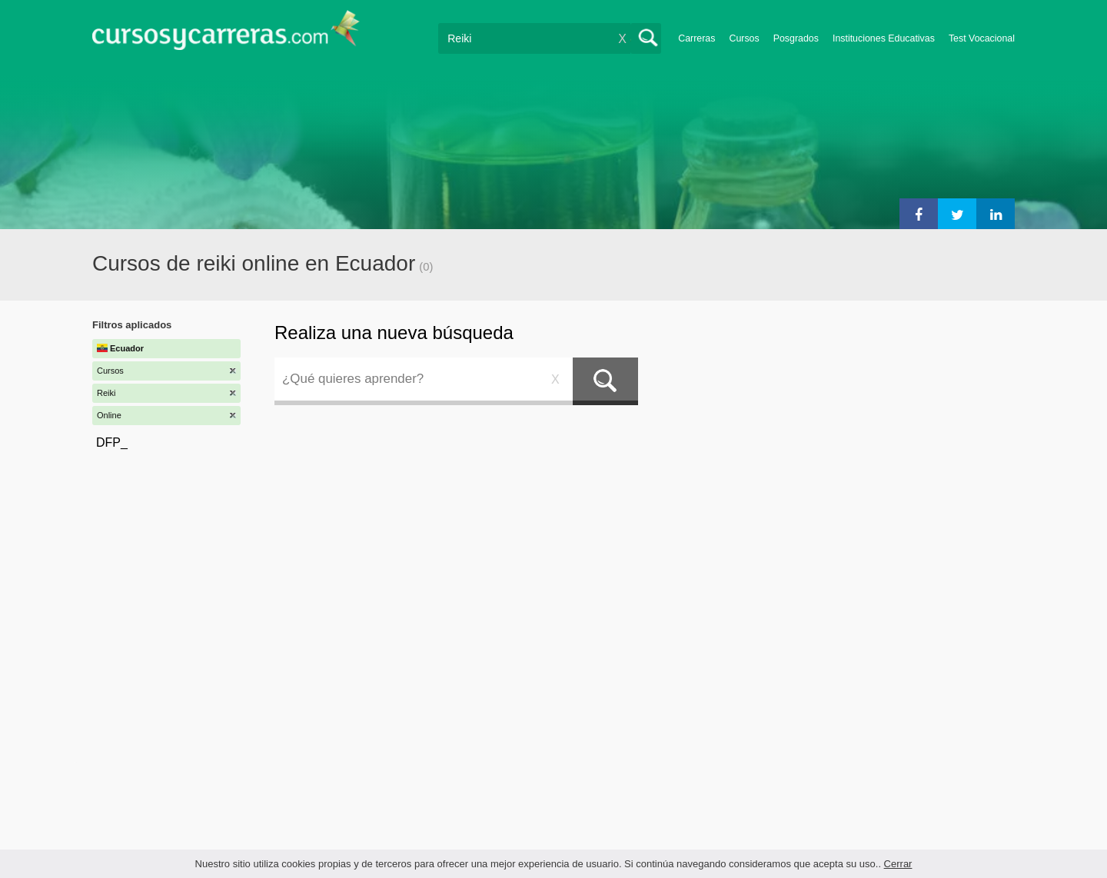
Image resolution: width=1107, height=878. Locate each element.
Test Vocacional (982, 38)
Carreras (696, 38)
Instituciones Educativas (884, 38)
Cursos (744, 38)
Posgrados (796, 38)
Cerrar (898, 864)
